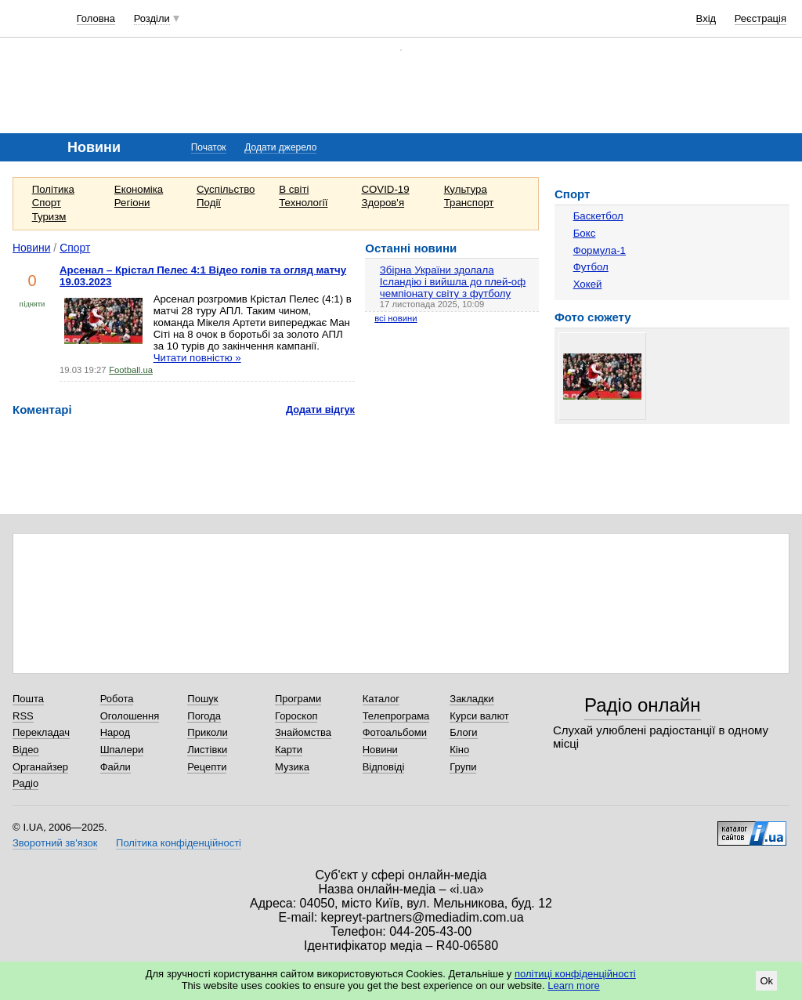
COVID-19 (385, 189)
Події (209, 202)
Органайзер (40, 767)
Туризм (49, 217)
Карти (288, 749)
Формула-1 (599, 250)
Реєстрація (760, 18)
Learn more (573, 985)
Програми (298, 699)
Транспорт (469, 202)
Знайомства (303, 732)
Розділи (152, 18)
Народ (115, 732)
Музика (292, 767)
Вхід (706, 18)
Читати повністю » (197, 358)
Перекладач (41, 732)
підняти (32, 303)
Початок (208, 147)
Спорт (46, 202)
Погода (204, 716)
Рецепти (206, 767)
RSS (23, 716)
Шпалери (122, 749)
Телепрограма (396, 716)
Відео (26, 749)
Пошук (202, 699)
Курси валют (479, 716)
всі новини (395, 318)
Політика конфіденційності (178, 843)
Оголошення (130, 716)
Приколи (207, 732)
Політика (53, 189)
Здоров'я (382, 202)
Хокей (587, 284)
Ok (766, 981)
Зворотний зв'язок (55, 843)
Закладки (471, 699)
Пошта (28, 699)
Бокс (584, 233)
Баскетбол (598, 216)
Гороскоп (296, 716)
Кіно (459, 749)
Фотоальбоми (395, 732)
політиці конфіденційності (575, 974)
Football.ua (131, 370)
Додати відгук (320, 409)
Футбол (591, 267)
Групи (463, 767)
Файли (115, 767)
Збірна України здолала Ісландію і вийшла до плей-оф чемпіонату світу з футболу (453, 281)
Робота (117, 699)
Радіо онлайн (642, 705)
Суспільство (226, 189)
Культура (465, 189)
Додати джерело (280, 147)
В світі (294, 189)
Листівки (207, 749)
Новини (32, 247)
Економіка (138, 189)
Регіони (132, 202)
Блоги (463, 732)
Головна (96, 18)
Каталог (381, 699)
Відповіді (384, 767)
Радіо (25, 783)
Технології (303, 202)
